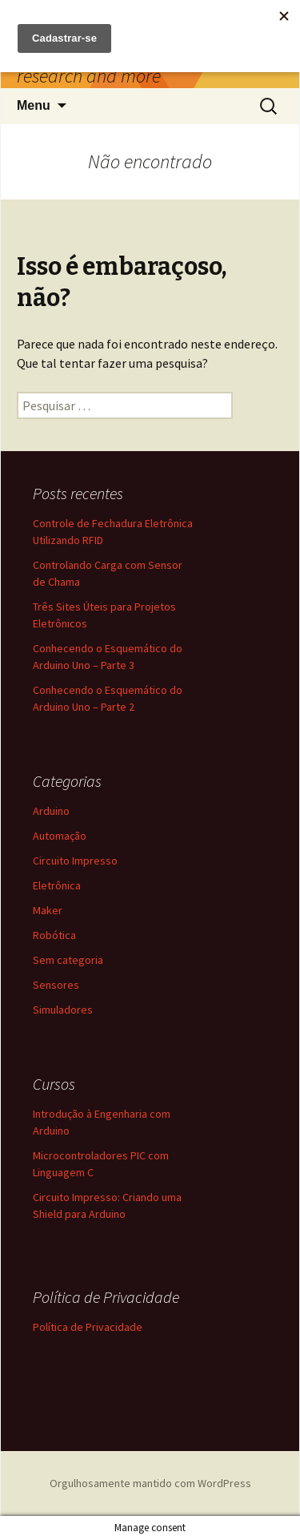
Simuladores (63, 1009)
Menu (33, 105)
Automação (59, 835)
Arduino (51, 811)
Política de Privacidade (87, 1327)
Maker (47, 910)
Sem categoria (68, 960)
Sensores (56, 985)
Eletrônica (57, 885)
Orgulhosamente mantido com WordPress (150, 1483)
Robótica (54, 935)
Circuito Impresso (75, 860)
